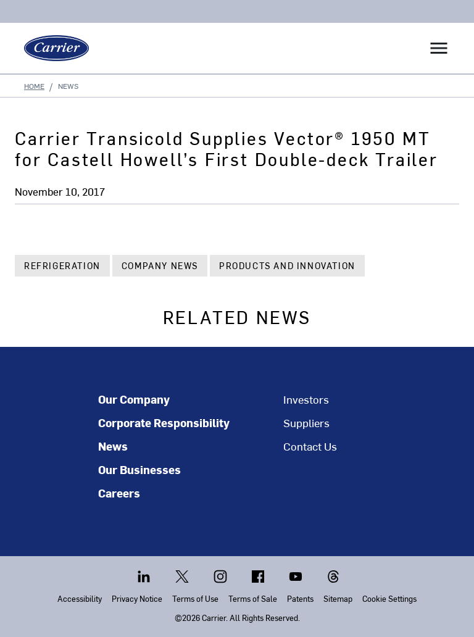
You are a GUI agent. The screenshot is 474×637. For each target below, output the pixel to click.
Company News (160, 266)
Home (34, 86)
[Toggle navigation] (438, 48)
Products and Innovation (287, 266)
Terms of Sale (252, 598)
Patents (300, 598)
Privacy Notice (137, 598)
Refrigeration (62, 266)
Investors (306, 399)
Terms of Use (195, 598)
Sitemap (337, 598)
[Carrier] (52, 48)
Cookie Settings (389, 598)
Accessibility (79, 598)
